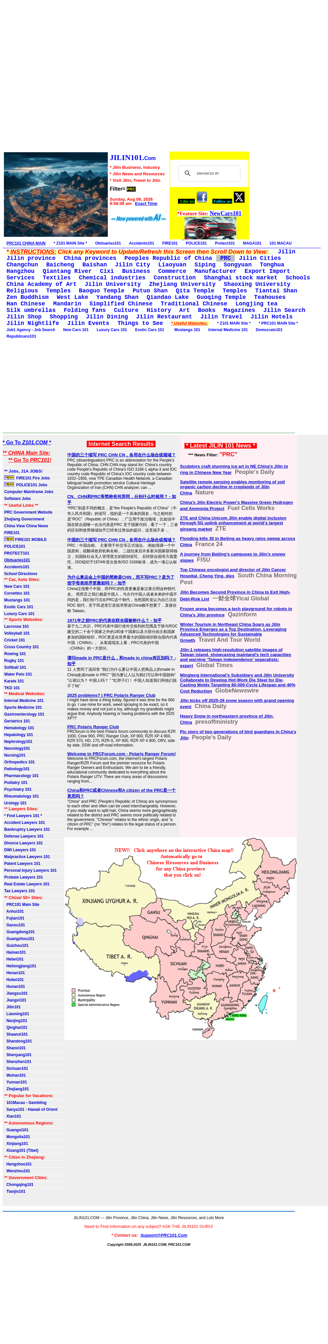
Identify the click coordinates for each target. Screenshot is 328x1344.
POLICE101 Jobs (26, 484)
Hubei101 (14, 979)
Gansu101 (14, 925)
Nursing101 (14, 755)
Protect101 (225, 243)
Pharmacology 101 (21, 775)
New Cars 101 (76, 330)
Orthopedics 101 (19, 762)
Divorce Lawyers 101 (23, 843)
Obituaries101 (108, 243)
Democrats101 (269, 330)
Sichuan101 (16, 1068)
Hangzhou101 (18, 1164)
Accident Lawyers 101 (24, 822)
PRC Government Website (28, 512)
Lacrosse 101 (16, 626)
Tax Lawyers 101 (19, 891)
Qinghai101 (15, 1027)
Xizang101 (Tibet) (21, 1150)
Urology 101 (15, 803)
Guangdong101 (19, 932)
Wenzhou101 (17, 1171)
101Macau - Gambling (25, 1102)
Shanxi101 (15, 1048)
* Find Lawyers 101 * (23, 815)
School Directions (20, 573)
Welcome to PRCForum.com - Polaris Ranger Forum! (121, 753)
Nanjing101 (15, 1020)
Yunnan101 (15, 1082)
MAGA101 (252, 243)
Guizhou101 (16, 945)
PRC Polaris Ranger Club (93, 726)
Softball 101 (15, 667)
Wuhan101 (15, 1075)
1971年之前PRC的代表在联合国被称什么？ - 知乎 (114, 620)
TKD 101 (12, 688)
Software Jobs (18, 498)
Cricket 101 (14, 640)
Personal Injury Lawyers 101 (30, 870)
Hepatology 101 (18, 734)
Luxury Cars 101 (112, 330)
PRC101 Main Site (21, 904)
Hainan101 (15, 952)
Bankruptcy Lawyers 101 (27, 829)
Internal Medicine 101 (227, 330)
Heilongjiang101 (20, 966)
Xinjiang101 (16, 1143)
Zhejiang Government (24, 519)
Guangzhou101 (19, 938)
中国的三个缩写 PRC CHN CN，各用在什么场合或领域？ (121, 454)
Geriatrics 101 (17, 721)
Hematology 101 (19, 728)
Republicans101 (21, 336)
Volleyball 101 (17, 633)
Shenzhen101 (17, 1061)
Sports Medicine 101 (23, 707)
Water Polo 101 (18, 674)
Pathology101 (17, 769)
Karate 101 (14, 681)
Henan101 (14, 973)
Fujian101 (14, 918)
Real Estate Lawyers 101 (26, 884)
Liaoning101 (16, 1014)
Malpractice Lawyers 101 (27, 856)
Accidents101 (141, 243)
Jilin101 (12, 1007)
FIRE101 (170, 243)
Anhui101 (14, 911)
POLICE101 (196, 243)
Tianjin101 (14, 1191)
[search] (208, 173)
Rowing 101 (15, 654)
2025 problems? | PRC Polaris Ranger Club (111, 695)
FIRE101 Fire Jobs (27, 477)
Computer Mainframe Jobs (28, 492)
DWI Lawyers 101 (20, 850)
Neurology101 (17, 748)
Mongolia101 (17, 1137)
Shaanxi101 (16, 1034)
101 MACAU (281, 243)
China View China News (26, 526)
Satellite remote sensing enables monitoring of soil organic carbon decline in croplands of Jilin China (232, 487)
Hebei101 (13, 959)
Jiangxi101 (15, 1000)
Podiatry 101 (15, 782)
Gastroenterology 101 (24, 714)
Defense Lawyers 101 (24, 836)
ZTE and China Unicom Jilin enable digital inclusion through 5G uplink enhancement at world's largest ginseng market (233, 523)
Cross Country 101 (21, 647)
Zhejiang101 (16, 1089)
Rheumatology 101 (21, 796)
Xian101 (12, 1116)
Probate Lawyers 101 (23, 877)
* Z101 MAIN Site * (70, 243)
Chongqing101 (18, 1184)
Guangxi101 (16, 1130)
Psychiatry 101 (18, 789)
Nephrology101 (18, 741)
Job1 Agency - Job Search (30, 330)
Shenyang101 (18, 1055)
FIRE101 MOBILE (25, 539)
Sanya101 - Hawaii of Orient (30, 1109)
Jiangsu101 (16, 993)
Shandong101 (18, 1041)
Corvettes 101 (17, 593)
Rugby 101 (14, 660)
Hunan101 (14, 986)
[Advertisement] (126, 77)
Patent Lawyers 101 (22, 863)
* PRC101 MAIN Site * (278, 323)
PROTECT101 (16, 553)
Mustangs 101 (186, 330)
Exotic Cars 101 (149, 330)
